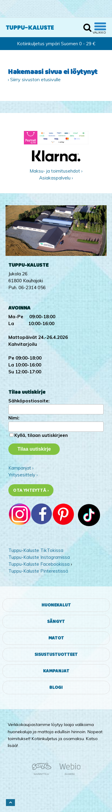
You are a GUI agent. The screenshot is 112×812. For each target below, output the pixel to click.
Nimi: (13, 418)
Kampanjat (56, 671)
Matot (56, 638)
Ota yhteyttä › (31, 490)
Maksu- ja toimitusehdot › (56, 171)
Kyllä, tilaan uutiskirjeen (41, 435)
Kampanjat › (20, 468)
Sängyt (56, 622)
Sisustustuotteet (56, 654)
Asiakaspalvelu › (56, 178)
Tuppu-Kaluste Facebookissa (39, 564)
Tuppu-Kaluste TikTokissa (35, 550)
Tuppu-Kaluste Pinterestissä (38, 571)
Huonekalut (56, 605)
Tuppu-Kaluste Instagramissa (39, 557)
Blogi (56, 687)
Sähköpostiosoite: (29, 401)
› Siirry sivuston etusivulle (34, 79)
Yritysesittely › (23, 475)
